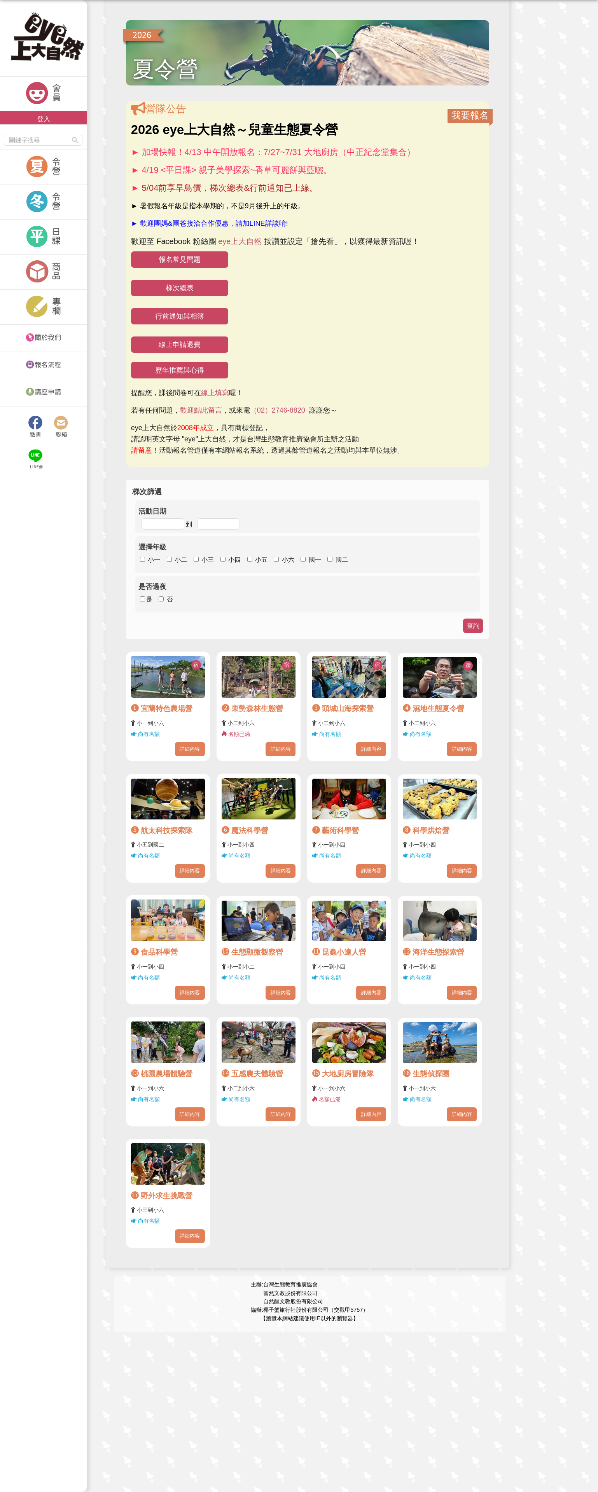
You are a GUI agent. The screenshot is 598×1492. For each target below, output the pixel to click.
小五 (261, 559)
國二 (342, 559)
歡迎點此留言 (201, 410)
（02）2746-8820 (277, 410)
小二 (181, 559)
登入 (43, 119)
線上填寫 (215, 393)
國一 (315, 559)
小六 (288, 559)
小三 (207, 559)
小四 (234, 559)
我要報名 (470, 115)
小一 (154, 559)
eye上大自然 (240, 241)
